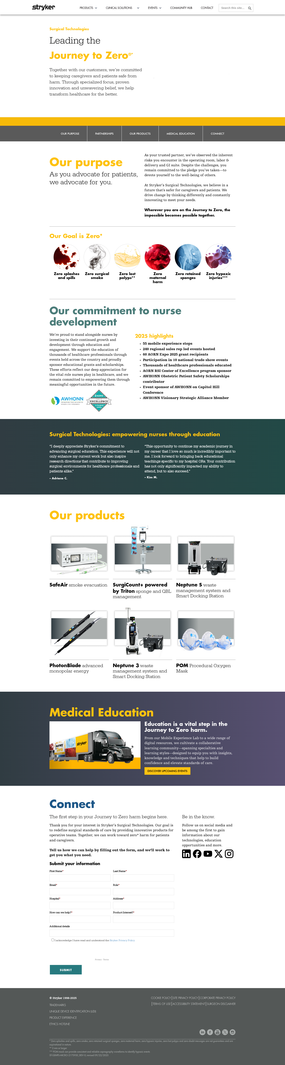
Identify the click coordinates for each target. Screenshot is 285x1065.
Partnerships (104, 133)
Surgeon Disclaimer (221, 1004)
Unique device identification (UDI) (72, 1011)
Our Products (140, 133)
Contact (207, 8)
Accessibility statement (189, 1004)
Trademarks (57, 1005)
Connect (217, 133)
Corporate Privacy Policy (218, 998)
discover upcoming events (167, 771)
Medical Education (181, 133)
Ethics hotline (59, 1024)
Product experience (63, 1017)
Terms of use (162, 1004)
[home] (43, 6)
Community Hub (181, 8)
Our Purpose (70, 133)
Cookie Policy (161, 998)
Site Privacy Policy (185, 998)
